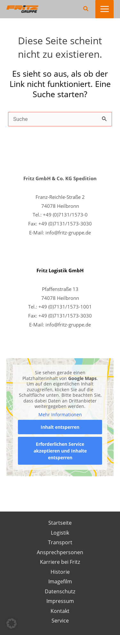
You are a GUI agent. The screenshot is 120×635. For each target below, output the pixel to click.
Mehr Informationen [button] (60, 415)
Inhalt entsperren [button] (60, 427)
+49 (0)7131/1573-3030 (65, 223)
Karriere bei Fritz (60, 561)
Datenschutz (60, 591)
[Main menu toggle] (104, 9)
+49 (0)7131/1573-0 (65, 214)
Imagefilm (60, 581)
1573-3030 (79, 315)
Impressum (60, 601)
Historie (60, 571)
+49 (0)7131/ (52, 315)
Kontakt (60, 610)
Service (60, 620)
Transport (60, 542)
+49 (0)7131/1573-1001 (65, 306)
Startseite (60, 522)
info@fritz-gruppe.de (68, 232)
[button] (86, 9)
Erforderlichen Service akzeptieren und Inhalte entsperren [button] (60, 451)
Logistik (60, 532)
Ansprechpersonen (60, 552)
